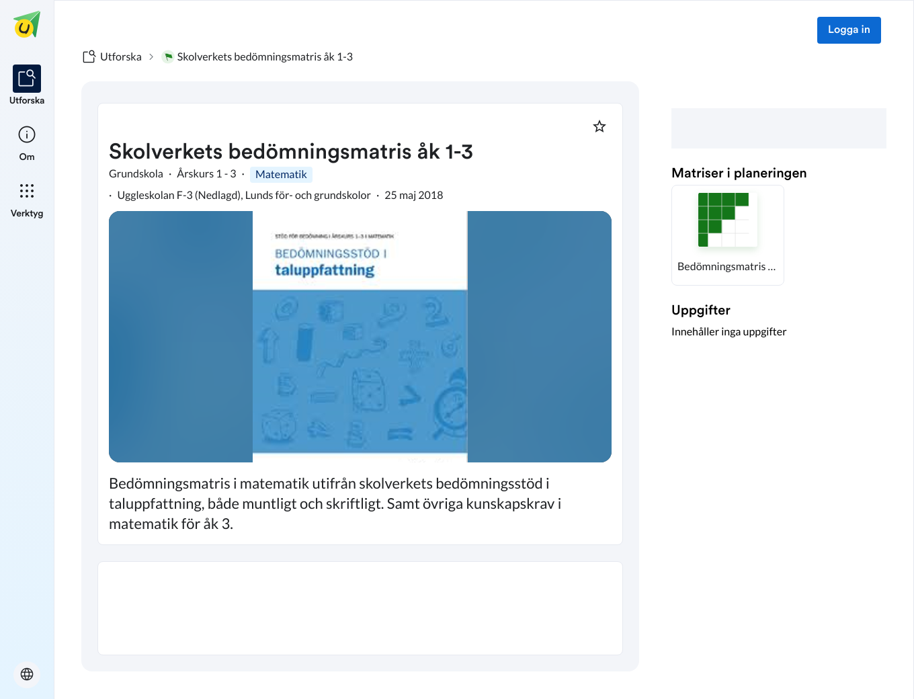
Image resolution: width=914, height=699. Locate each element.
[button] (727, 235)
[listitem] (27, 86)
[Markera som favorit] (599, 126)
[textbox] (360, 608)
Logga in (849, 30)
